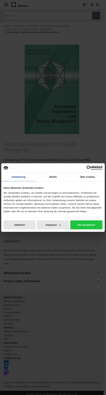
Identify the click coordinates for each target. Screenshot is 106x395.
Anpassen (53, 224)
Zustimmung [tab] (18, 177)
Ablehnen (19, 224)
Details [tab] (53, 177)
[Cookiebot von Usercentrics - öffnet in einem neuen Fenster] (88, 168)
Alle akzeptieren (86, 224)
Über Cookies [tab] (87, 177)
